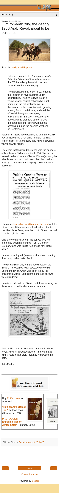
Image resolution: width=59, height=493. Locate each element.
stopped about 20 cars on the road (30, 224)
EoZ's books (13, 398)
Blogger (35, 481)
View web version (29, 474)
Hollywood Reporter (22, 67)
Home (29, 468)
